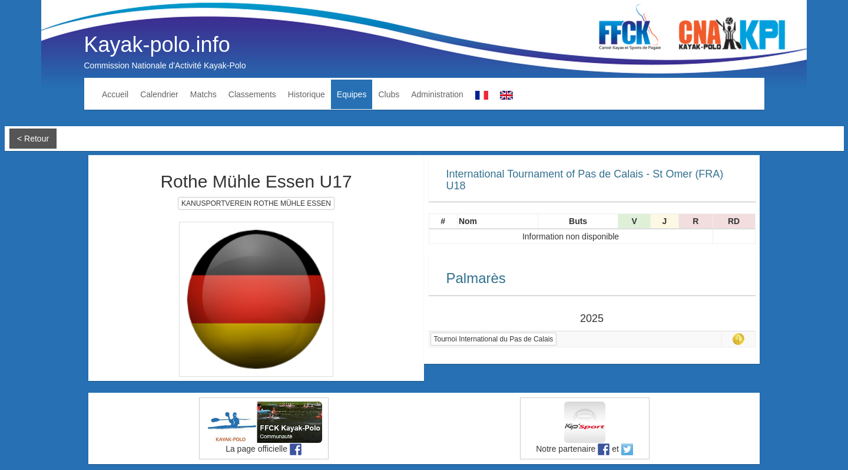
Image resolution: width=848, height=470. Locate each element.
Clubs (388, 94)
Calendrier (159, 94)
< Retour (33, 138)
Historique (306, 94)
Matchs (203, 94)
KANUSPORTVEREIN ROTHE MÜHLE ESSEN (256, 203)
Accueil (115, 94)
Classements (252, 94)
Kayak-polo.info (157, 44)
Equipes (352, 94)
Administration (437, 94)
